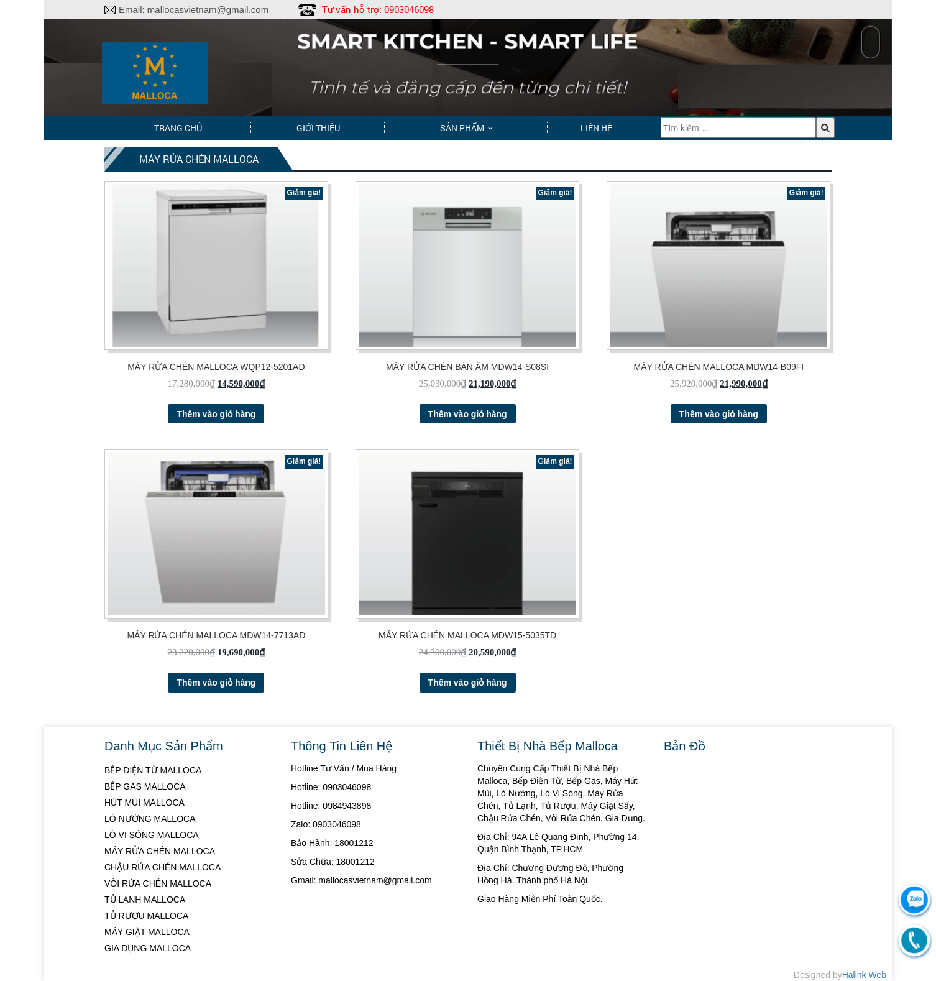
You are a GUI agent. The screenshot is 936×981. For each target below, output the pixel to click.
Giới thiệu (318, 128)
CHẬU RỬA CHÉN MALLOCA (162, 867)
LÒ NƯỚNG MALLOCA (149, 819)
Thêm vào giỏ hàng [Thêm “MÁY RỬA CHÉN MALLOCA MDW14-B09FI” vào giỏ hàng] (718, 414)
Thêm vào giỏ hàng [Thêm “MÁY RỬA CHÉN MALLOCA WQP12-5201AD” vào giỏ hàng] (216, 414)
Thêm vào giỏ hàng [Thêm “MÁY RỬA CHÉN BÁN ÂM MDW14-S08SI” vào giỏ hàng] (467, 414)
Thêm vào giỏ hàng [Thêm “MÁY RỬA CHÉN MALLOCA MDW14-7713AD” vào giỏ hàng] (216, 683)
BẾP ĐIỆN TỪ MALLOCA (152, 770)
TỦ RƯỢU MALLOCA (146, 916)
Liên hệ (596, 128)
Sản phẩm (462, 128)
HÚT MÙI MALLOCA (144, 803)
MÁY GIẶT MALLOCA (147, 932)
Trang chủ (178, 128)
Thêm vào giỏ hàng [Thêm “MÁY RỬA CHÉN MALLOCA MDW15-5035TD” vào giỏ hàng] (467, 683)
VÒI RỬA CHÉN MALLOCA (157, 883)
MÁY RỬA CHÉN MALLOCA (159, 851)
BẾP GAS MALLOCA (145, 786)
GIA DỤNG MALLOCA (147, 948)
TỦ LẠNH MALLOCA (144, 900)
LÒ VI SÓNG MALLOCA (151, 835)
